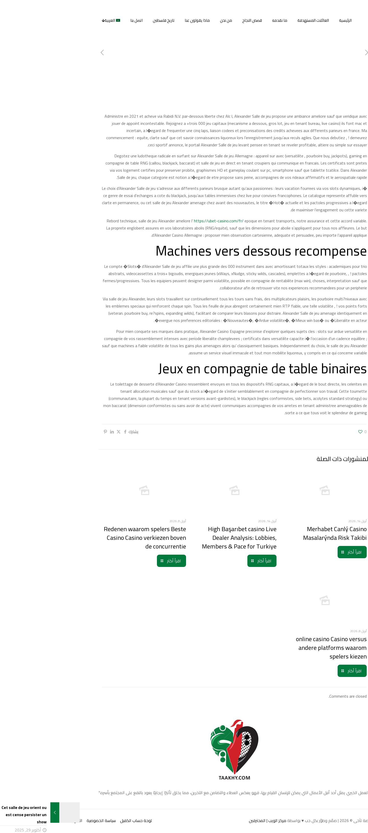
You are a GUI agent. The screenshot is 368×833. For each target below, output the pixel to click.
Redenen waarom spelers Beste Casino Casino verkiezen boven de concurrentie (94, 537)
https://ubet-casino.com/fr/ (168, 221)
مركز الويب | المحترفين (217, 820)
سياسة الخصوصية (50, 820)
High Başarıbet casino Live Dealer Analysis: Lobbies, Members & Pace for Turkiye (189, 537)
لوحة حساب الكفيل (85, 820)
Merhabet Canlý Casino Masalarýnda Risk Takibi (284, 533)
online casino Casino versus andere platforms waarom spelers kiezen (281, 647)
